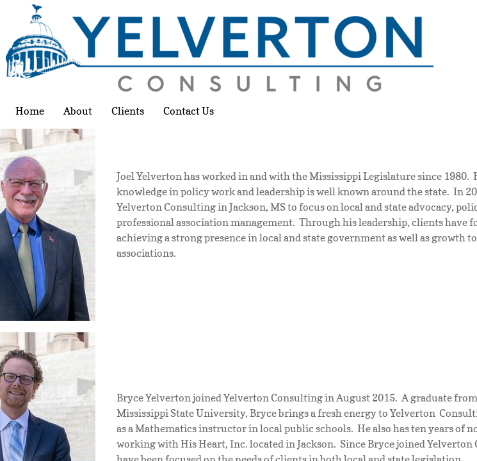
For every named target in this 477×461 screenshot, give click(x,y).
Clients (127, 110)
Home (29, 110)
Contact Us (188, 110)
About (77, 110)
